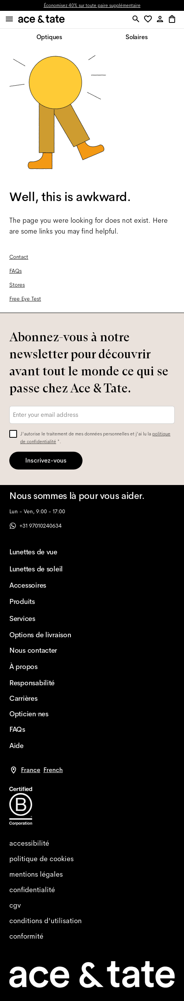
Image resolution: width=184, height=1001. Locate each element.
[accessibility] (92, 843)
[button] (149, 19)
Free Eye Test (25, 298)
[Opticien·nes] (40, 714)
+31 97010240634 (35, 525)
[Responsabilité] (40, 683)
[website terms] (92, 920)
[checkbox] (13, 434)
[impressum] (92, 874)
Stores (17, 284)
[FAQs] (40, 729)
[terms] (92, 905)
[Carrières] (40, 698)
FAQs (15, 270)
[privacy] (92, 889)
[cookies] (92, 858)
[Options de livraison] (40, 634)
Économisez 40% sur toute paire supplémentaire (92, 5)
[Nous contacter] (40, 650)
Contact (18, 256)
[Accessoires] (40, 585)
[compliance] (92, 936)
